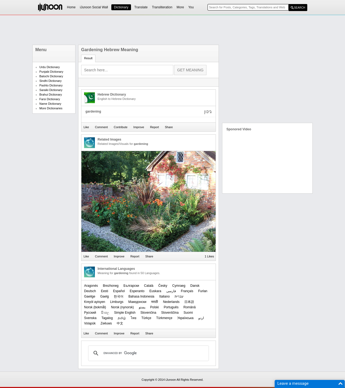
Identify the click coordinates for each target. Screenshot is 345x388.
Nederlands (171, 302)
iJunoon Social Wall (94, 7)
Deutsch (90, 291)
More (180, 7)
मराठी (154, 302)
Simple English (124, 312)
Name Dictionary (50, 103)
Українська (185, 318)
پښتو (142, 307)
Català (148, 286)
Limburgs (116, 302)
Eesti (104, 291)
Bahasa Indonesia (141, 296)
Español (119, 291)
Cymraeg (178, 286)
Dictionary (121, 7)
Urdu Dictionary (49, 67)
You (191, 7)
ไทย (133, 318)
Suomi (188, 312)
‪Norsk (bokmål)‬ (95, 307)
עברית (179, 296)
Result (88, 58)
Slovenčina (148, 312)
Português (171, 307)
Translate (141, 7)
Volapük (90, 323)
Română (189, 307)
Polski (154, 307)
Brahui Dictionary (50, 94)
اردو (201, 318)
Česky (162, 286)
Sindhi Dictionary (50, 80)
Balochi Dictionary (51, 76)
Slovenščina (170, 312)
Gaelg (104, 296)
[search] (148, 353)
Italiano (164, 296)
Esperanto (137, 291)
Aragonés (91, 286)
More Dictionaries (51, 108)
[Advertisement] (172, 30)
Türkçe (146, 318)
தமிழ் (122, 318)
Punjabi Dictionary (51, 71)
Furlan (202, 291)
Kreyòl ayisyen (94, 302)
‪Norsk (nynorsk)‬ (122, 307)
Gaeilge (89, 296)
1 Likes (209, 256)
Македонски (137, 302)
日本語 (189, 302)
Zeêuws (106, 323)
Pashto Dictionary (51, 85)
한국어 (118, 296)
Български (131, 286)
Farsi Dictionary (49, 99)
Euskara (155, 291)
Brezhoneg (111, 286)
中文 (120, 323)
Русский (90, 312)
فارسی (171, 291)
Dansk (194, 286)
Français (187, 291)
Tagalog (107, 318)
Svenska (90, 318)
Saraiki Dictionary (51, 90)
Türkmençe (164, 318)
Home (71, 7)
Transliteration (162, 7)
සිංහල (105, 312)
